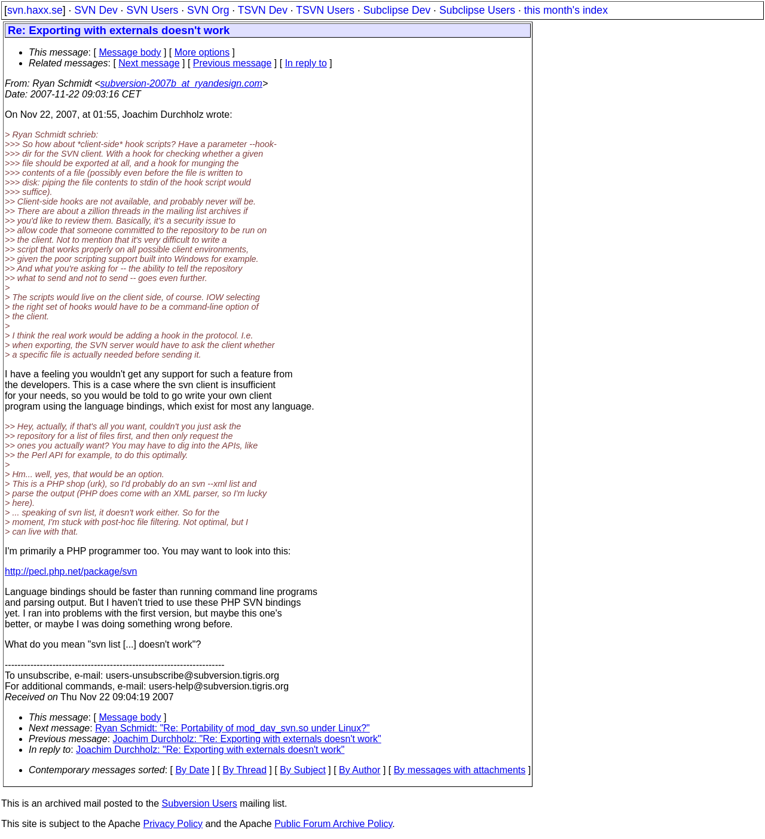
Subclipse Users (477, 10)
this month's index (566, 10)
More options (202, 52)
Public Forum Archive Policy (333, 824)
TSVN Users (325, 10)
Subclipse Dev (396, 10)
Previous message (232, 63)
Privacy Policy (173, 824)
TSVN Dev (262, 10)
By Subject (302, 770)
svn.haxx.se (35, 10)
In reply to (306, 63)
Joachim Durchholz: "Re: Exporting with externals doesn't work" (247, 739)
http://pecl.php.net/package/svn (71, 571)
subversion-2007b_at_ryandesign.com (181, 83)
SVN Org (208, 10)
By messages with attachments (460, 770)
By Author (359, 770)
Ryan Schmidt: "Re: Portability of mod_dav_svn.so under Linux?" (232, 728)
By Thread (245, 770)
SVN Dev (95, 10)
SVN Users (152, 10)
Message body (130, 52)
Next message (148, 63)
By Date (192, 770)
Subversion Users (199, 803)
